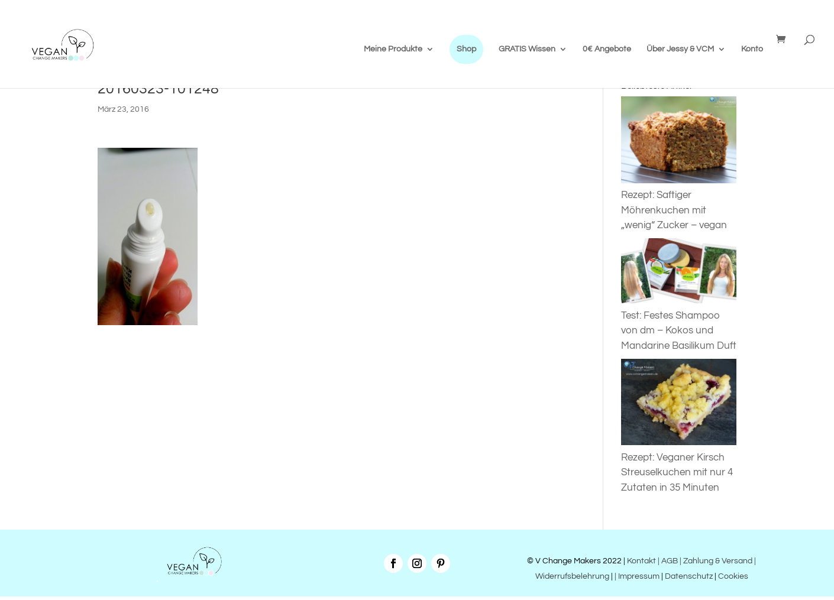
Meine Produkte (393, 49)
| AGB (668, 561)
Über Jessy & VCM (680, 49)
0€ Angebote (607, 49)
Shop (466, 49)
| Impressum (637, 576)
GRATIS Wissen (527, 49)
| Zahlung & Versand (717, 561)
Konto (752, 49)
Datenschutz (689, 576)
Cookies (733, 576)
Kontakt (640, 561)
